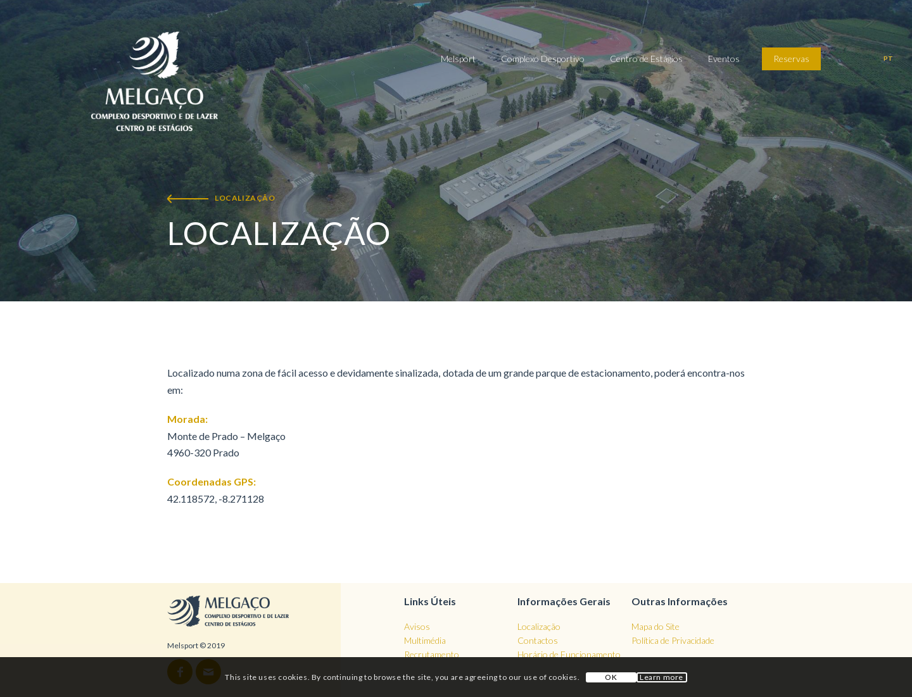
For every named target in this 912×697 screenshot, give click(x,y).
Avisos (417, 626)
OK (611, 677)
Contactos (537, 640)
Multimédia (425, 640)
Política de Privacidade (672, 640)
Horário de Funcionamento (569, 654)
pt (888, 58)
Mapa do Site (655, 626)
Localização (538, 626)
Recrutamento (431, 654)
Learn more (661, 677)
